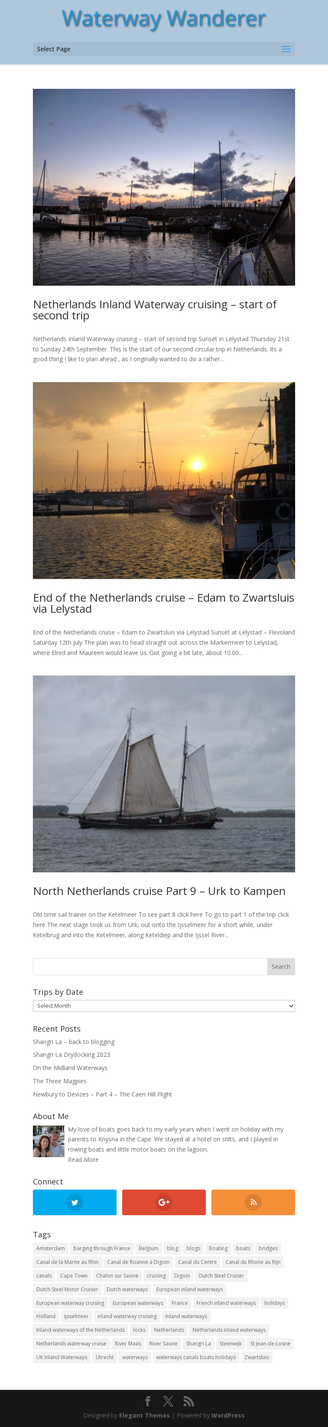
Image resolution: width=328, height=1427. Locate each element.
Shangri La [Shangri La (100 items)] (198, 1343)
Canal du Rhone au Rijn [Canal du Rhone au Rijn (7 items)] (253, 1262)
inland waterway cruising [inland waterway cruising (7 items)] (127, 1316)
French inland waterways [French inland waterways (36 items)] (226, 1303)
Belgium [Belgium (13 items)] (148, 1248)
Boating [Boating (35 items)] (218, 1248)
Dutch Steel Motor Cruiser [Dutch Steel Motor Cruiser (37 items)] (67, 1289)
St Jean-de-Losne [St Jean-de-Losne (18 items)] (270, 1343)
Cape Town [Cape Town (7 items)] (74, 1275)
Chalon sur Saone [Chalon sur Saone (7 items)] (117, 1275)
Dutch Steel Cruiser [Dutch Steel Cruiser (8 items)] (221, 1275)
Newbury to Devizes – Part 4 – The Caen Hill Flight (102, 1094)
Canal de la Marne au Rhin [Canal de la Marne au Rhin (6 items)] (67, 1262)
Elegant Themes (144, 1415)
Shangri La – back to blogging (73, 1042)
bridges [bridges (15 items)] (268, 1248)
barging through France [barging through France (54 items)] (101, 1248)
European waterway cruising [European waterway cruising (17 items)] (70, 1303)
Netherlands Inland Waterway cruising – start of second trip (155, 309)
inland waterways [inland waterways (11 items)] (186, 1316)
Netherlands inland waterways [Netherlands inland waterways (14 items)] (229, 1329)
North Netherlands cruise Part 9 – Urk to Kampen (159, 890)
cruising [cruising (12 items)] (156, 1275)
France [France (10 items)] (180, 1303)
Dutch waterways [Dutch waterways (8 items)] (127, 1289)
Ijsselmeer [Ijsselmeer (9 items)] (76, 1316)
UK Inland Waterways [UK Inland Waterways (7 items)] (61, 1357)
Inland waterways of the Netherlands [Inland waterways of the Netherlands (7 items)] (80, 1329)
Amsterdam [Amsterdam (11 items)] (50, 1248)
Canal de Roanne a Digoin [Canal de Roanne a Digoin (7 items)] (138, 1262)
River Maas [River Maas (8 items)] (128, 1343)
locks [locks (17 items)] (139, 1329)
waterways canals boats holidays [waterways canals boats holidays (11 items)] (196, 1357)
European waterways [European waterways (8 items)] (138, 1303)
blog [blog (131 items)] (172, 1248)
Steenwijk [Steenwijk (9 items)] (231, 1343)
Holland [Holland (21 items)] (46, 1316)
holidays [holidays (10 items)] (274, 1303)
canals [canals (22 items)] (44, 1275)
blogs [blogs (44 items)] (193, 1248)
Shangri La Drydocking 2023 (71, 1054)
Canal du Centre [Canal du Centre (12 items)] (197, 1262)
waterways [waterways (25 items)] (135, 1357)
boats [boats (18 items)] (243, 1248)
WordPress (228, 1415)
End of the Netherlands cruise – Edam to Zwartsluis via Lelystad (163, 603)
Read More (83, 1159)
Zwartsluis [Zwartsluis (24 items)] (256, 1357)
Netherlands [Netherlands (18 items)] (169, 1329)
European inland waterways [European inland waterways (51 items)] (189, 1289)
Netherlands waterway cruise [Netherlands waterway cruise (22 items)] (71, 1343)
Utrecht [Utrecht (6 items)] (105, 1357)
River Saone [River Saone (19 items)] (163, 1343)
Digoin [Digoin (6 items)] (182, 1275)
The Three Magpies (60, 1081)
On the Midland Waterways (70, 1068)
